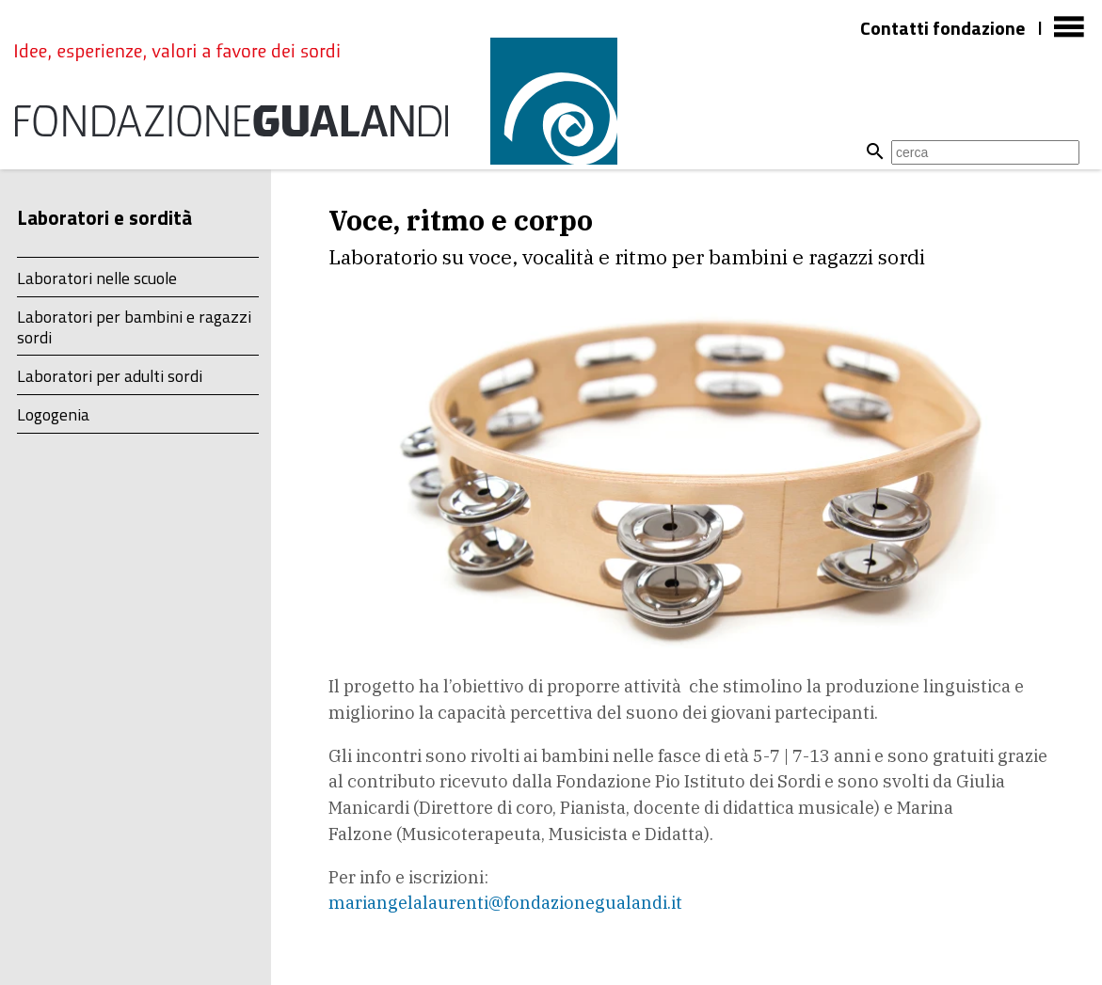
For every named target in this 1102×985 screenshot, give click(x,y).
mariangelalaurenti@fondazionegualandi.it (505, 902)
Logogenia (53, 414)
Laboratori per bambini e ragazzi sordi (134, 326)
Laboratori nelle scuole (97, 278)
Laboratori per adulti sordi (109, 376)
